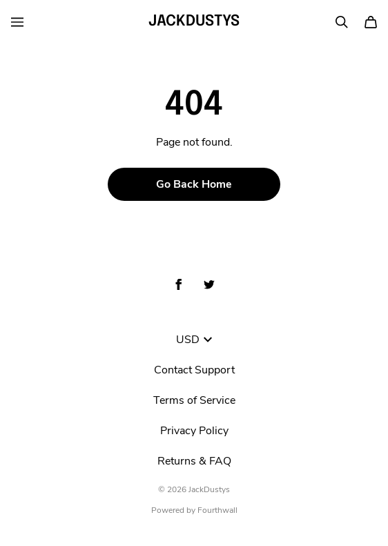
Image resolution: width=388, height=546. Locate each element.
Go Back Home (194, 184)
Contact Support (194, 370)
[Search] (342, 22)
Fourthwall (217, 510)
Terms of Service (194, 400)
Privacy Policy (194, 430)
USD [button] (194, 339)
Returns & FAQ (194, 461)
